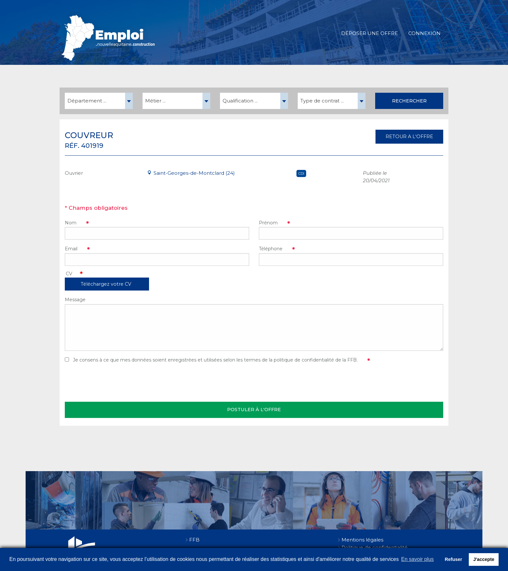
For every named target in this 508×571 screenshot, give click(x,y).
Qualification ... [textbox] (240, 101)
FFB (194, 540)
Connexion (424, 33)
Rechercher (409, 101)
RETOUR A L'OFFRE (409, 136)
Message (75, 300)
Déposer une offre (369, 33)
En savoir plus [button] (417, 559)
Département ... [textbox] (86, 101)
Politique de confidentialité (374, 547)
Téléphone (271, 249)
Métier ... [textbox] (155, 101)
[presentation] (114, 382)
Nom (70, 223)
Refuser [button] (453, 559)
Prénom (268, 223)
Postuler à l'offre (254, 409)
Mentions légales (362, 540)
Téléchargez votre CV (106, 284)
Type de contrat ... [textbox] (322, 101)
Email (71, 249)
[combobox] (99, 101)
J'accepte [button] (483, 559)
